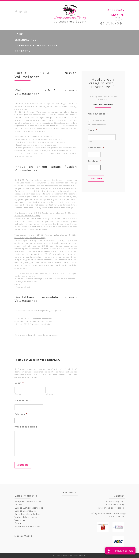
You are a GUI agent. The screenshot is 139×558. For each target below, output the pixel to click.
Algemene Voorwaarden (28, 526)
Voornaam (18, 394)
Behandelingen (27, 39)
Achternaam (50, 394)
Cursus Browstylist (25, 511)
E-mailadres (23, 401)
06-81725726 (111, 21)
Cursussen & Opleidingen (35, 45)
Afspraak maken (98, 120)
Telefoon (21, 414)
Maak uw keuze (98, 114)
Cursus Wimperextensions (29, 508)
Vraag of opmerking (26, 427)
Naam (19, 383)
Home (19, 34)
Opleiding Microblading (27, 514)
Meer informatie (98, 125)
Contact (21, 51)
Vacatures (20, 520)
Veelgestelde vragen (26, 517)
